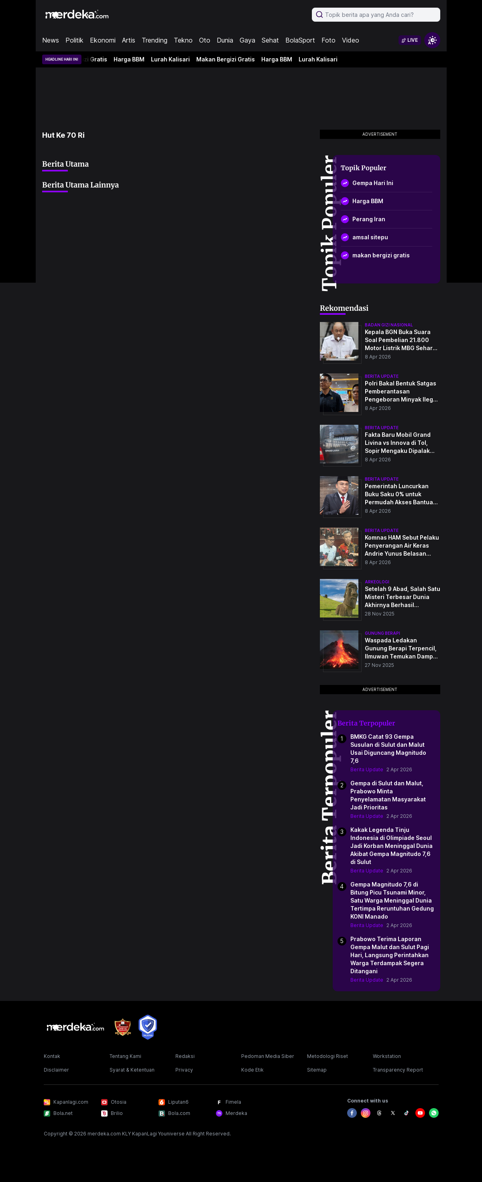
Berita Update (366, 769)
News (50, 40)
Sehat (270, 40)
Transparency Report (398, 1070)
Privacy (184, 1070)
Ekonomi (103, 40)
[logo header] (77, 14)
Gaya (247, 40)
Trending (154, 40)
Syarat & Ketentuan (132, 1070)
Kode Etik (252, 1070)
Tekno (183, 40)
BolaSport (300, 40)
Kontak (52, 1056)
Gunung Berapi (382, 633)
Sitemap (317, 1070)
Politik (74, 40)
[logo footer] (76, 1027)
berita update (382, 376)
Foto (328, 40)
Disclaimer (56, 1070)
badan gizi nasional (389, 324)
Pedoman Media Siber (267, 1056)
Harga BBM (131, 59)
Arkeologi (377, 581)
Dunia (225, 40)
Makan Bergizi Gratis (227, 59)
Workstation (387, 1056)
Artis (128, 40)
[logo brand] (123, 1027)
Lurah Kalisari (172, 59)
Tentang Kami (125, 1056)
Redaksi (185, 1056)
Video (350, 40)
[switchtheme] (432, 40)
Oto (204, 40)
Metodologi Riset (327, 1056)
